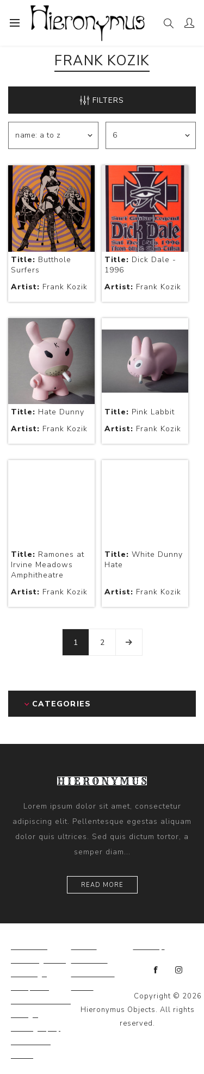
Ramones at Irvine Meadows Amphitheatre (47, 564)
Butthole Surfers (41, 264)
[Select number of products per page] (151, 135)
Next (129, 642)
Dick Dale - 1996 (140, 264)
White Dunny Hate (143, 559)
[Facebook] (156, 970)
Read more (102, 885)
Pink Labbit (139, 412)
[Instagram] (179, 970)
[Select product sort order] (53, 135)
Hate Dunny (47, 412)
